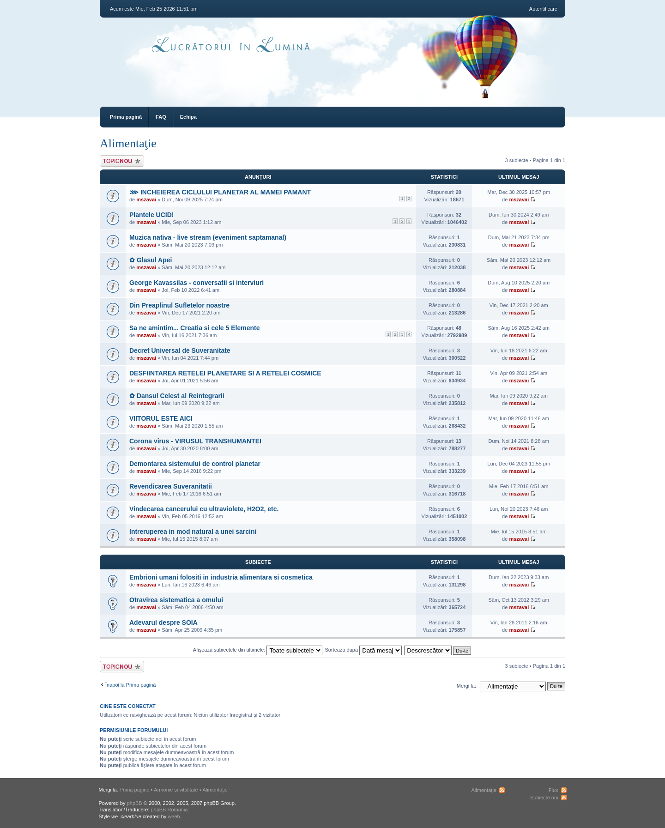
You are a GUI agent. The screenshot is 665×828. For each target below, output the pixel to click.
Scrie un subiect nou (122, 161)
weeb (174, 816)
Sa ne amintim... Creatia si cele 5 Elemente (194, 328)
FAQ (161, 117)
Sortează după (363, 650)
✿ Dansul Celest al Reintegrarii (176, 395)
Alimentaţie (128, 143)
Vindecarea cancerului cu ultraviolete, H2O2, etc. (203, 509)
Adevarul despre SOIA (163, 622)
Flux (553, 790)
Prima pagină (126, 117)
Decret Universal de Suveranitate (179, 350)
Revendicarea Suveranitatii (170, 486)
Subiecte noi (544, 797)
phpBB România (169, 809)
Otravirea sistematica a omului (176, 600)
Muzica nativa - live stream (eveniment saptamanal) (207, 237)
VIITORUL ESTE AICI (161, 418)
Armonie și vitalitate (176, 789)
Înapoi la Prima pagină (130, 685)
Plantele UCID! (151, 214)
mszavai (146, 199)
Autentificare (543, 9)
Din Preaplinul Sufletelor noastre (179, 305)
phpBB (134, 803)
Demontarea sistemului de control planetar (194, 463)
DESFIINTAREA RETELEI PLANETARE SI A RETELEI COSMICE (225, 373)
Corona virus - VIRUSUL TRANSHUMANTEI (195, 441)
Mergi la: (466, 686)
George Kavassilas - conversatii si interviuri (196, 282)
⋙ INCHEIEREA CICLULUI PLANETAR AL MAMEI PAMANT (220, 192)
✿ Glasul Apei (150, 260)
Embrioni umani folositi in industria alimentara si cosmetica (221, 577)
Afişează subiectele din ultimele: (258, 650)
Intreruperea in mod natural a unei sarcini (192, 531)
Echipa (188, 117)
